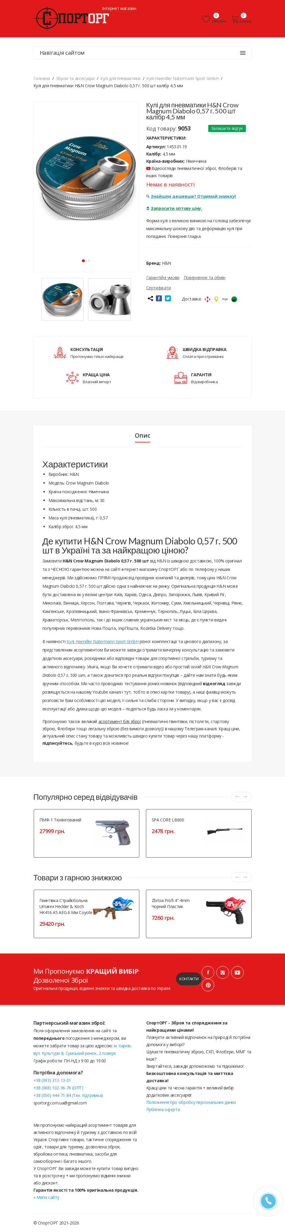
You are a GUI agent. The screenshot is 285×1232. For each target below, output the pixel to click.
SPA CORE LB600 (168, 820)
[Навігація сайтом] (243, 53)
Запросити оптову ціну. (174, 208)
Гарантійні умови (162, 277)
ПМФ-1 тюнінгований (60, 820)
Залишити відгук (227, 128)
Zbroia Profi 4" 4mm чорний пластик (171, 903)
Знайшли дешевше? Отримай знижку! (191, 196)
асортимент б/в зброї (119, 721)
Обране (214, 19)
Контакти (188, 978)
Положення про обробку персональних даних (191, 1102)
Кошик (241, 19)
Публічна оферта (163, 1109)
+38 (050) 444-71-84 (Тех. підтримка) (68, 1095)
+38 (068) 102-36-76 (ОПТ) (58, 1088)
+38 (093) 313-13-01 (52, 1080)
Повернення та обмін (204, 277)
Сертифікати (158, 288)
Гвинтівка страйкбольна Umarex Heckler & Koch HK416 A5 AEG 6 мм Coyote (66, 906)
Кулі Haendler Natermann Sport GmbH (102, 641)
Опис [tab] (142, 435)
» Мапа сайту (46, 1197)
